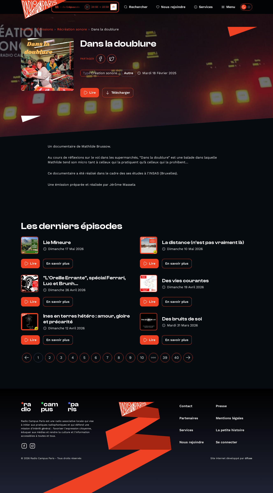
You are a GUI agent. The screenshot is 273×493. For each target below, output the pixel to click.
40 (176, 357)
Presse (223, 406)
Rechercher (136, 7)
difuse (248, 458)
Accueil (27, 29)
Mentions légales (231, 418)
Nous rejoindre (170, 7)
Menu (228, 7)
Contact (187, 406)
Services (203, 7)
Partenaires (190, 418)
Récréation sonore (72, 29)
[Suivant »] (188, 357)
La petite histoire (232, 430)
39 (165, 357)
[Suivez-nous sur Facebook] (24, 446)
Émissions (45, 29)
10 (142, 357)
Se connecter (228, 442)
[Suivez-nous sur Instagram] (32, 446)
